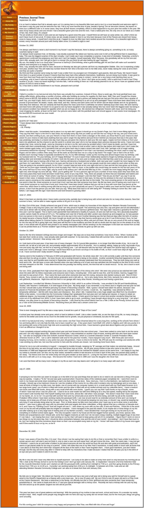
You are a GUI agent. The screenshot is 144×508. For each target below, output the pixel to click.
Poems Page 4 (9, 127)
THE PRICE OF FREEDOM (9, 149)
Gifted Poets (10, 134)
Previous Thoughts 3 (9, 76)
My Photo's (9, 29)
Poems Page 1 (9, 115)
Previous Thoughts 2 (9, 70)
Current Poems (9, 111)
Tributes (9, 138)
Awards (9, 173)
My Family (9, 25)
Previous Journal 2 (9, 43)
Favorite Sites (9, 163)
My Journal (9, 33)
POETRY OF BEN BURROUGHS (9, 94)
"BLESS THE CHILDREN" (9, 155)
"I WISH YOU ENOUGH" (9, 87)
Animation (9, 159)
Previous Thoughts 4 (9, 82)
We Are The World (9, 143)
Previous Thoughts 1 (9, 64)
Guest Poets (9, 131)
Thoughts (9, 59)
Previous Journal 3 (9, 49)
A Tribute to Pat (9, 177)
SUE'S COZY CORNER (9, 168)
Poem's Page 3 (9, 123)
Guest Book (9, 182)
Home (9, 17)
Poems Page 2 (9, 119)
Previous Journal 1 (9, 37)
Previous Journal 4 (9, 55)
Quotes (9, 100)
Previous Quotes (9, 105)
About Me (9, 21)
